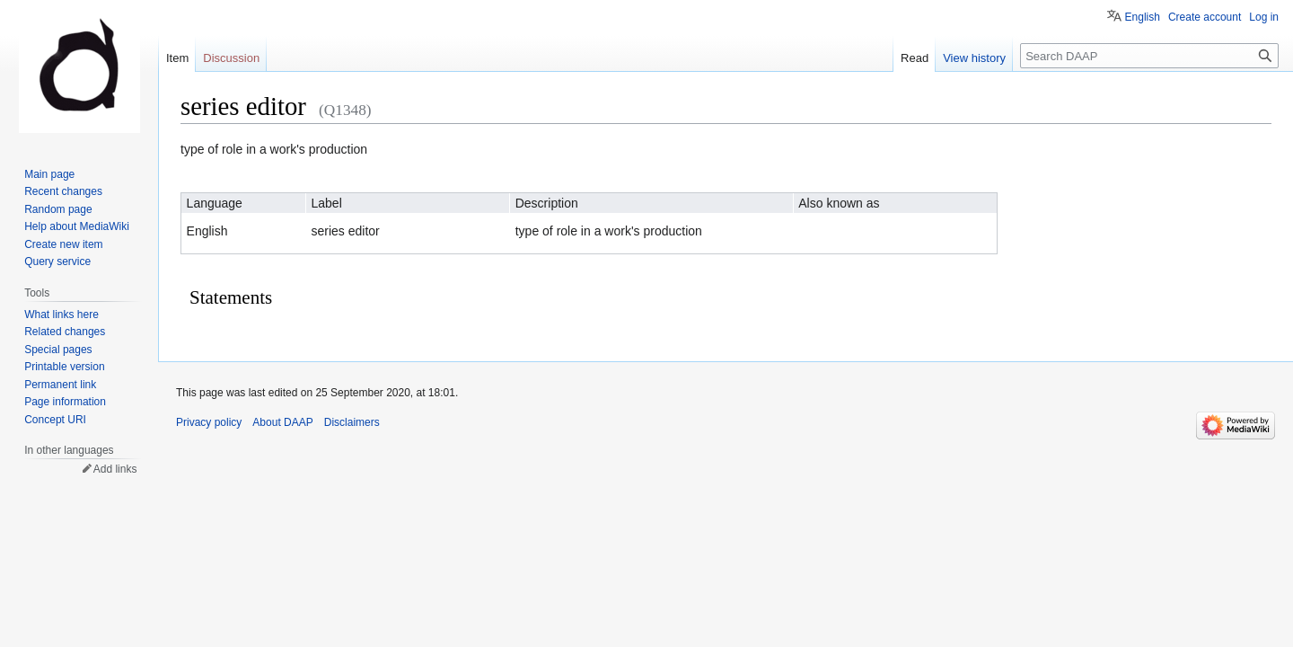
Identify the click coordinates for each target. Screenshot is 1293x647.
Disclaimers (352, 422)
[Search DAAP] (1149, 55)
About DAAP (282, 422)
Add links (115, 469)
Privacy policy (209, 422)
